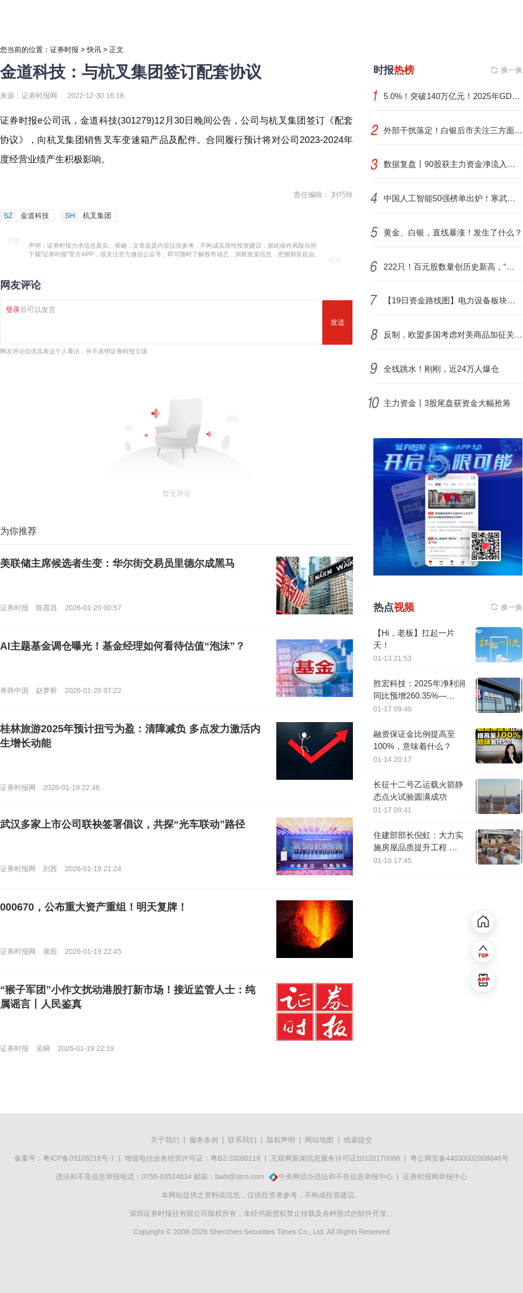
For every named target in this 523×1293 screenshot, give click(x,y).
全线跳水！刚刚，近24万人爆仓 (441, 369)
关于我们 (165, 1140)
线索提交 (358, 1140)
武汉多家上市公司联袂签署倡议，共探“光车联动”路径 (122, 824)
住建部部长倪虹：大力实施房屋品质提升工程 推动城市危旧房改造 (418, 847)
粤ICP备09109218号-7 (78, 1158)
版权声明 (281, 1140)
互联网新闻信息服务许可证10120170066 (335, 1158)
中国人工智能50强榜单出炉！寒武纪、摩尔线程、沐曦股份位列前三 (453, 198)
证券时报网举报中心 (435, 1176)
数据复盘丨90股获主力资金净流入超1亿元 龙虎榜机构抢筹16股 (453, 164)
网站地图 (319, 1140)
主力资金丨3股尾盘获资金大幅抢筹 (447, 403)
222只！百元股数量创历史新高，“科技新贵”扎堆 (453, 266)
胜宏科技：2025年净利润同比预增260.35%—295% (419, 695)
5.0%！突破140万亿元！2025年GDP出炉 (453, 96)
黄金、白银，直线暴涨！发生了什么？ (453, 232)
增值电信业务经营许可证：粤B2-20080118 (192, 1158)
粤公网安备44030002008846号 (459, 1158)
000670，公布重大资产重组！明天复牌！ (93, 907)
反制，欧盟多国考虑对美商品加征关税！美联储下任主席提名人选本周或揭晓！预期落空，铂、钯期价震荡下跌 (453, 334)
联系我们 (242, 1140)
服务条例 (203, 1140)
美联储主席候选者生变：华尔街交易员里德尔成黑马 (117, 563)
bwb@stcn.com (239, 1176)
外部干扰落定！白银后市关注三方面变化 (453, 130)
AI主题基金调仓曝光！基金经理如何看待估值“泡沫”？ (122, 646)
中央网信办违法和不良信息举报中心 (335, 1176)
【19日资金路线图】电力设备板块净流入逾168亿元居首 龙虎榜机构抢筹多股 (453, 300)
